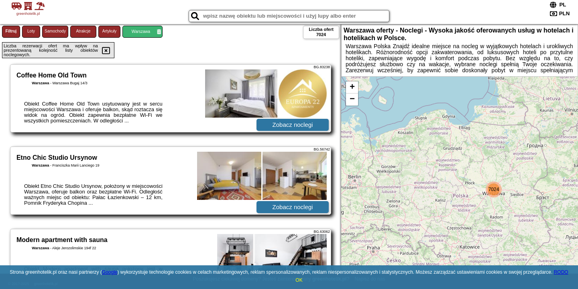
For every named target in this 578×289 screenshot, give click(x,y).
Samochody (55, 31)
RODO (561, 272)
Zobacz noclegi (293, 124)
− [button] (352, 100)
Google (110, 272)
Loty (31, 31)
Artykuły (109, 31)
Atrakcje (83, 31)
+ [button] (352, 87)
